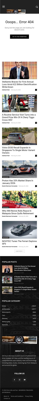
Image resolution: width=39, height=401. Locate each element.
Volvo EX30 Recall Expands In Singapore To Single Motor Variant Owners (18, 150)
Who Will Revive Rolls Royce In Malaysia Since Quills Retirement (18, 212)
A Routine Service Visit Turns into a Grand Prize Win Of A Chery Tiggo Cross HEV (19, 117)
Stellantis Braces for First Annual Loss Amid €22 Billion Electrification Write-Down (19, 84)
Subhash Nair (6, 90)
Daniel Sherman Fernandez (9, 186)
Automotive (6, 78)
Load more (19, 251)
